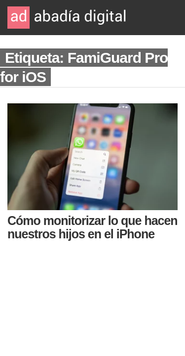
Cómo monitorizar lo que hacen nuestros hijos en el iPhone (92, 227)
